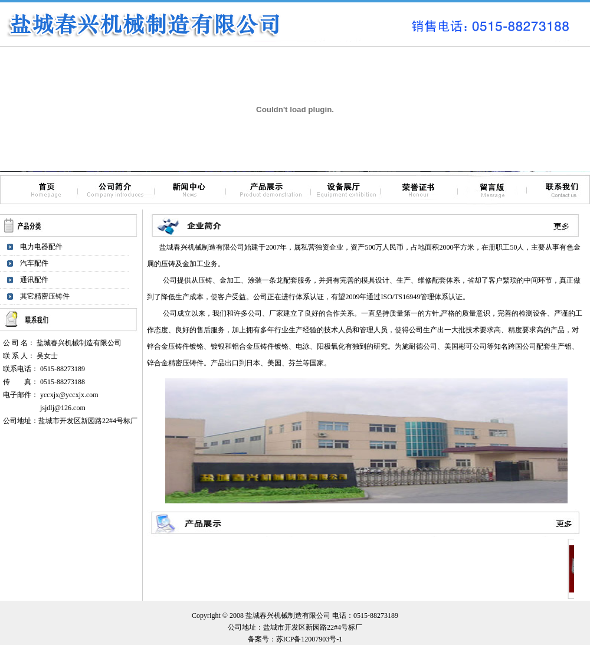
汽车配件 (34, 263)
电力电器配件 (41, 247)
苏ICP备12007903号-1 (309, 639)
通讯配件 (34, 280)
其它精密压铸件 (45, 296)
